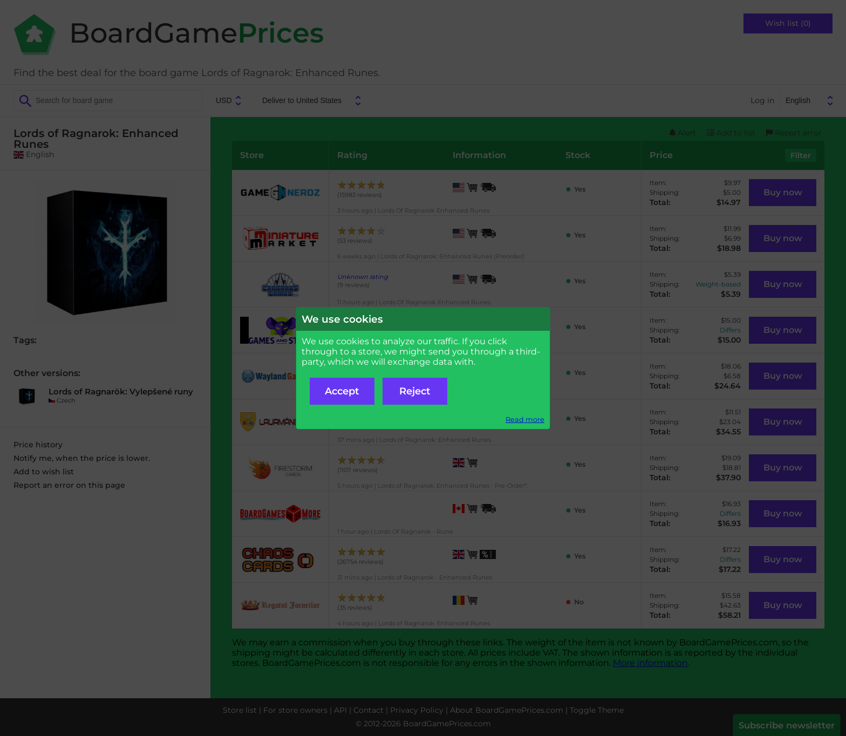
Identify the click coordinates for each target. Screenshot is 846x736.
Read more (525, 419)
